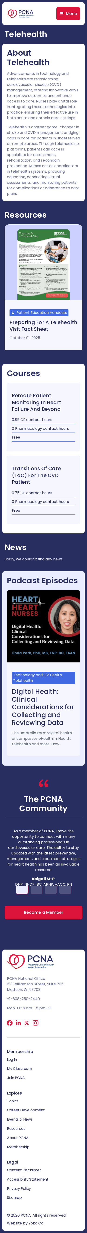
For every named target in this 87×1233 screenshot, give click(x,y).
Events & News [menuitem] (19, 1119)
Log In (12, 1059)
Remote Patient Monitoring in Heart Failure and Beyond (36, 402)
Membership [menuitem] (18, 1147)
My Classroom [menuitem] (19, 1068)
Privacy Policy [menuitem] (19, 1188)
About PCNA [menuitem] (17, 1137)
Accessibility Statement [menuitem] (27, 1179)
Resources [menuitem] (16, 1128)
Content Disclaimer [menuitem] (24, 1170)
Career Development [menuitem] (26, 1110)
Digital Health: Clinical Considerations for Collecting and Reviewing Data (43, 707)
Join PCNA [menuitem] (16, 1077)
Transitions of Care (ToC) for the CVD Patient (36, 475)
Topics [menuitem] (13, 1101)
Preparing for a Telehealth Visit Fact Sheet (43, 325)
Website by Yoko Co (25, 1223)
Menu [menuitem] (71, 13)
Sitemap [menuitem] (14, 1197)
